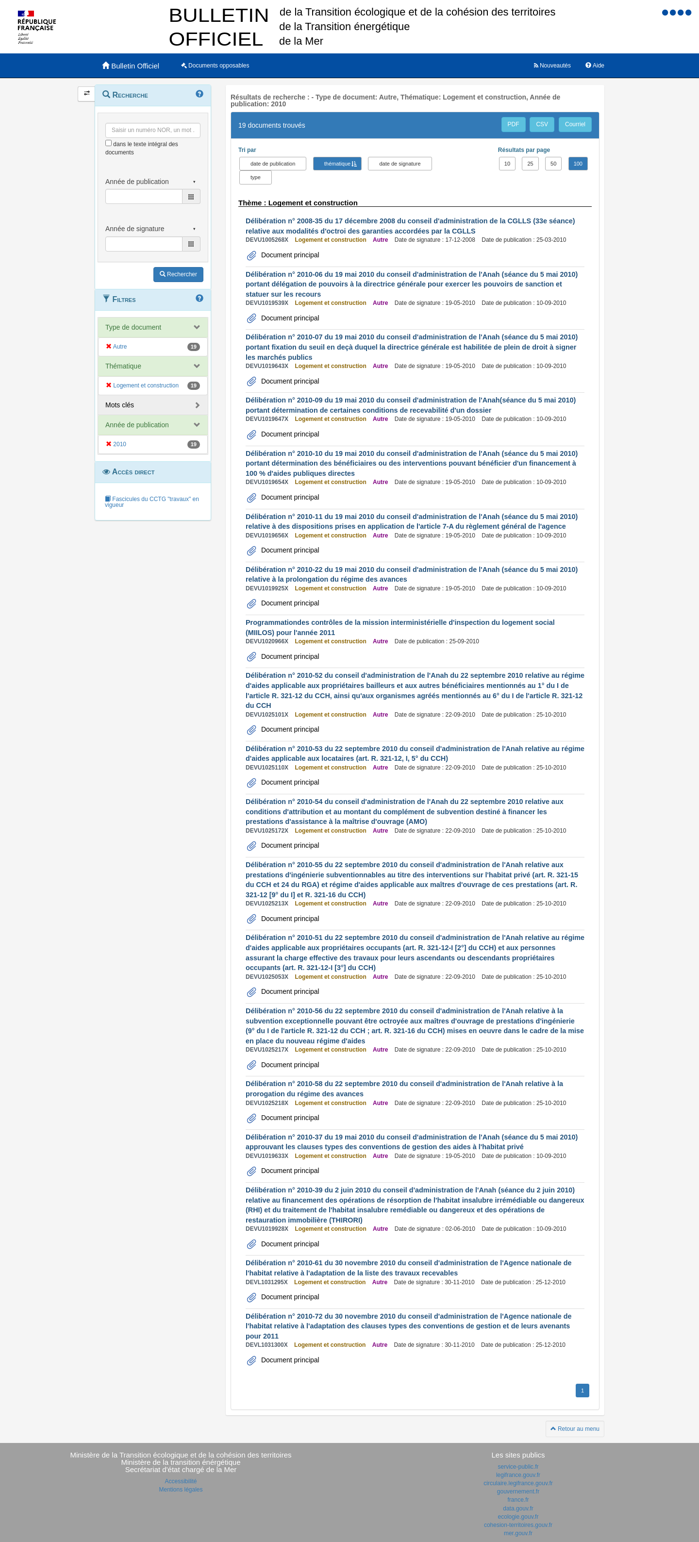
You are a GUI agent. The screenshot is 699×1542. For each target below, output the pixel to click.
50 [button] (553, 164)
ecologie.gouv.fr (518, 1516)
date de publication (272, 164)
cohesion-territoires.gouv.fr (518, 1525)
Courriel (575, 124)
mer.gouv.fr (518, 1533)
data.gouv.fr (518, 1508)
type (255, 177)
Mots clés (119, 405)
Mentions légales (180, 1489)
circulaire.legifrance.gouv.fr (518, 1483)
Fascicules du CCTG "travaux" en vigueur (152, 502)
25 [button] (530, 164)
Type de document (133, 327)
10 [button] (507, 164)
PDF (513, 124)
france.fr (518, 1499)
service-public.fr (518, 1466)
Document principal (289, 255)
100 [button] (578, 164)
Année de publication (137, 425)
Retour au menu (574, 1428)
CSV (542, 124)
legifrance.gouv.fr (518, 1475)
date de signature (399, 164)
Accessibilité (181, 1481)
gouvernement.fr (518, 1491)
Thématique (123, 366)
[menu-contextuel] (108, 143)
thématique (337, 164)
